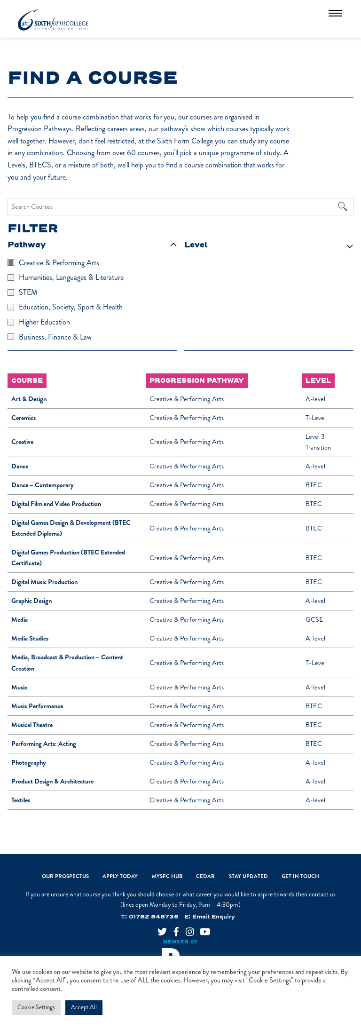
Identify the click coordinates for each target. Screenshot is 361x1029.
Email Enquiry (213, 916)
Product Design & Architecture (52, 781)
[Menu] (335, 13)
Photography (28, 763)
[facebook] (172, 928)
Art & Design (29, 399)
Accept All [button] (84, 1007)
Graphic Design (31, 601)
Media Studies (29, 638)
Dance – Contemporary (42, 485)
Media (19, 620)
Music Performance (37, 706)
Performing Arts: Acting (43, 744)
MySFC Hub (167, 876)
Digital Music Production (44, 582)
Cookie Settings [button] (36, 1007)
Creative (22, 442)
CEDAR (205, 876)
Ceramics (23, 418)
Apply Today (120, 876)
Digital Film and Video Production (56, 504)
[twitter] (158, 928)
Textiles (20, 800)
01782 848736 (154, 916)
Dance (19, 466)
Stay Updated (248, 876)
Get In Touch (300, 876)
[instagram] (186, 928)
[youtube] (201, 928)
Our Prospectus (65, 876)
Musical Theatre (32, 725)
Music (19, 687)
